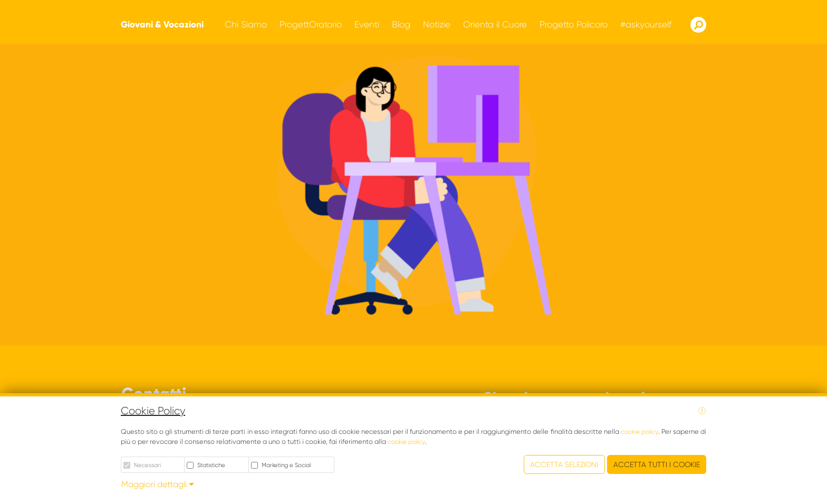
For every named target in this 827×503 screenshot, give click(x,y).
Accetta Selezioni (564, 464)
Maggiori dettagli (157, 484)
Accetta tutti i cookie (656, 464)
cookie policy (639, 431)
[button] (245, 24)
